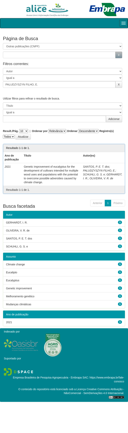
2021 (9, 322)
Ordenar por (40, 131)
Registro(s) (106, 131)
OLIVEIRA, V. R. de (101, 178)
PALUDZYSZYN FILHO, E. (99, 170)
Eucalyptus (12, 280)
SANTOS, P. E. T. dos (96, 166)
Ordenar (72, 131)
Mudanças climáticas (18, 304)
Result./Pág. (10, 131)
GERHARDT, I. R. (16, 222)
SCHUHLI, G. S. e (94, 174)
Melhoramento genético (20, 296)
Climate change (15, 264)
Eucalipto (11, 272)
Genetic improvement (19, 288)
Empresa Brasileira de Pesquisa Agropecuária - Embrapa (47, 377)
